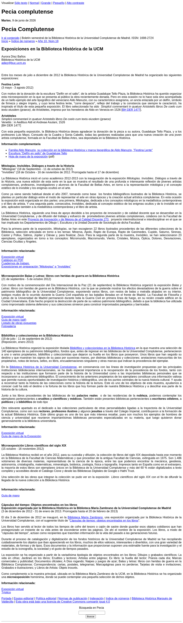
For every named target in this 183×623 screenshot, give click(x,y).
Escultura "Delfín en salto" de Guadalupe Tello (38, 153)
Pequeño (59, 2)
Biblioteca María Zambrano (85, 517)
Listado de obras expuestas (18, 323)
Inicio (4, 41)
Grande (46, 2)
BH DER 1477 (131, 109)
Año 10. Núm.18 (48, 41)
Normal (34, 2)
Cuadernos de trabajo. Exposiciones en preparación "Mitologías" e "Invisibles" (36, 265)
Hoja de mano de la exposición (28, 156)
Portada (6, 598)
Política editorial (46, 598)
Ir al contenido (10, 37)
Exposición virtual (12, 256)
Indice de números (118, 598)
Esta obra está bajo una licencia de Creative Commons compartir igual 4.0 (63, 601)
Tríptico (6, 592)
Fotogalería (8, 326)
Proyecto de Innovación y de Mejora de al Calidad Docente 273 (68, 219)
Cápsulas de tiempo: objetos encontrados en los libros (104, 520)
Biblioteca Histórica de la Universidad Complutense (43, 366)
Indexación (96, 598)
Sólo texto (21, 2)
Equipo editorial (23, 598)
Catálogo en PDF (12, 260)
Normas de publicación (72, 598)
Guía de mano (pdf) (13, 319)
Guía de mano (10, 495)
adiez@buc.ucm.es (13, 62)
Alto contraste (75, 2)
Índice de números (23, 41)
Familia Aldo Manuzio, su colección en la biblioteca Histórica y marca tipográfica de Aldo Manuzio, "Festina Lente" (81, 150)
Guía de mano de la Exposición (21, 436)
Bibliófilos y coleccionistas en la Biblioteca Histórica (102, 348)
